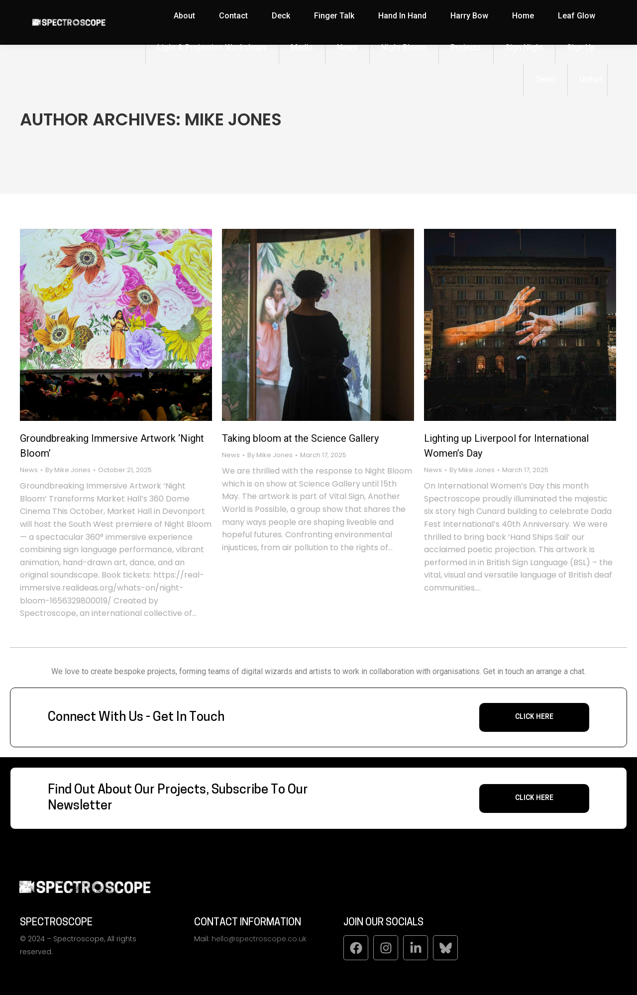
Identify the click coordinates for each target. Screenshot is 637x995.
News (29, 470)
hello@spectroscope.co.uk (259, 939)
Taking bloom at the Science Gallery (300, 438)
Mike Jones (233, 119)
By (68, 470)
